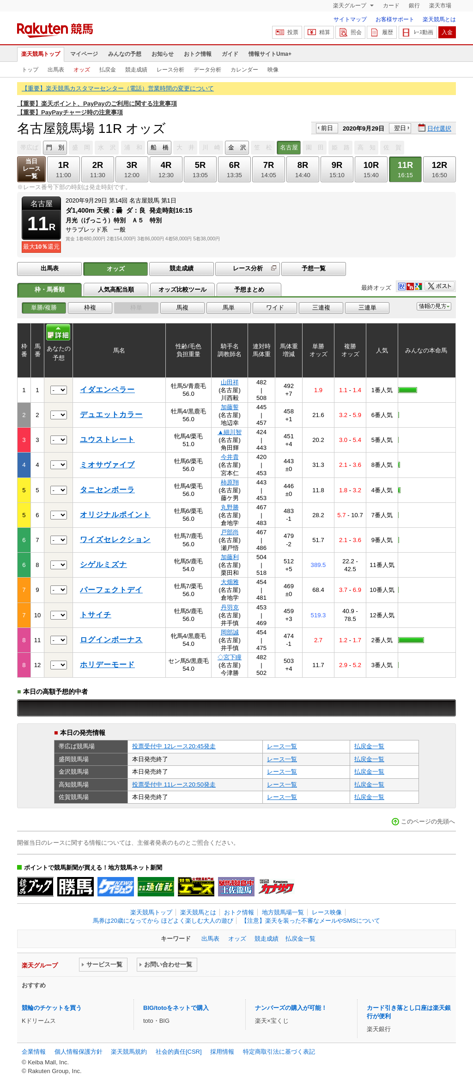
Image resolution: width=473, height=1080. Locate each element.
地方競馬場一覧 (283, 912)
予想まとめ (249, 289)
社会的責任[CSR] (179, 1051)
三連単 (367, 307)
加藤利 (230, 557)
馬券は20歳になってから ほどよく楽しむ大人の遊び (163, 920)
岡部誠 (230, 632)
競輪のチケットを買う (52, 1007)
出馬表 (56, 69)
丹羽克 (230, 607)
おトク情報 (198, 54)
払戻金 (107, 69)
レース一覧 (282, 746)
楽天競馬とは (439, 19)
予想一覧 (314, 268)
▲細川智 (230, 432)
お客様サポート (395, 19)
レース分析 (170, 69)
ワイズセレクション (115, 539)
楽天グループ (350, 5)
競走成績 (136, 69)
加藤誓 (230, 407)
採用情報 (222, 1051)
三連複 (321, 307)
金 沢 (237, 147)
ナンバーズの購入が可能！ (291, 1007)
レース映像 (327, 912)
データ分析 (207, 69)
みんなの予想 (124, 54)
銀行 (414, 5)
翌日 (400, 128)
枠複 (90, 307)
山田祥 (230, 382)
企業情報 (34, 1051)
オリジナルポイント (115, 515)
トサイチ (95, 615)
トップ (30, 69)
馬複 (182, 307)
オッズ (81, 69)
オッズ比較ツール (182, 289)
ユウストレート (107, 439)
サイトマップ (350, 19)
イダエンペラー (107, 390)
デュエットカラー (111, 414)
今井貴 (230, 456)
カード (391, 5)
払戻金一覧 (369, 746)
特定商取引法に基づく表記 (279, 1051)
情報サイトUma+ (270, 54)
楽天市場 (440, 5)
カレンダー (244, 69)
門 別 (55, 147)
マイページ (84, 54)
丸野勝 (230, 507)
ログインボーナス (111, 640)
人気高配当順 (116, 289)
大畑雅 (230, 582)
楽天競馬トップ (40, 54)
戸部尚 (230, 532)
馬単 (229, 307)
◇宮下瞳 (230, 657)
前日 (327, 128)
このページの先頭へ (428, 821)
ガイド (230, 54)
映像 (273, 69)
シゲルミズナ (103, 564)
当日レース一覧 (32, 168)
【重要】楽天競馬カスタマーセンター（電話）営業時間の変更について (118, 88)
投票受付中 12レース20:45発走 (174, 746)
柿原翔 (230, 482)
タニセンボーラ (107, 490)
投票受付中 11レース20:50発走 (174, 784)
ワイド (275, 307)
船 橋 (160, 147)
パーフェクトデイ (111, 590)
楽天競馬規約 (129, 1051)
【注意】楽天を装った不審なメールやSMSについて (310, 920)
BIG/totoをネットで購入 (176, 1007)
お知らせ (163, 54)
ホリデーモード (107, 664)
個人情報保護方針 (79, 1051)
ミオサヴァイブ (107, 465)
